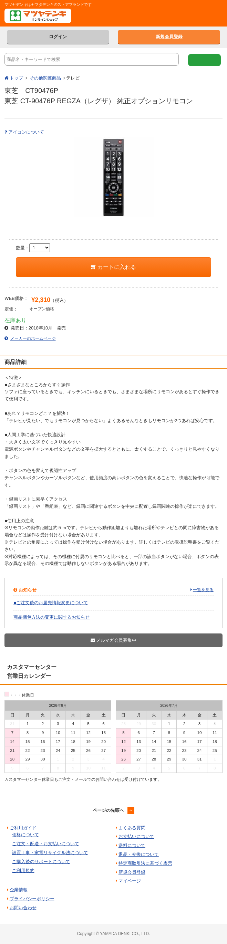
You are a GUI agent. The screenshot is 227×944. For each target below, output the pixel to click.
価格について (25, 834)
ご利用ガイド (23, 827)
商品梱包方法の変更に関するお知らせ (51, 617)
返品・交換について (138, 854)
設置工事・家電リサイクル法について (50, 852)
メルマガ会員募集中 (114, 640)
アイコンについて (24, 132)
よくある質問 (131, 827)
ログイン (58, 36)
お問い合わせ (23, 907)
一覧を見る (203, 589)
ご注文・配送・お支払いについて (45, 843)
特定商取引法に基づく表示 (145, 863)
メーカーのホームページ (33, 338)
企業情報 (19, 889)
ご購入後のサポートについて (41, 861)
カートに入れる (113, 267)
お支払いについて (136, 836)
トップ (16, 78)
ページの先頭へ (108, 810)
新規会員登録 (169, 36)
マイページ (129, 880)
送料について (131, 845)
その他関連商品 (45, 78)
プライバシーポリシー (32, 898)
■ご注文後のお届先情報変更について (50, 602)
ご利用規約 (23, 870)
